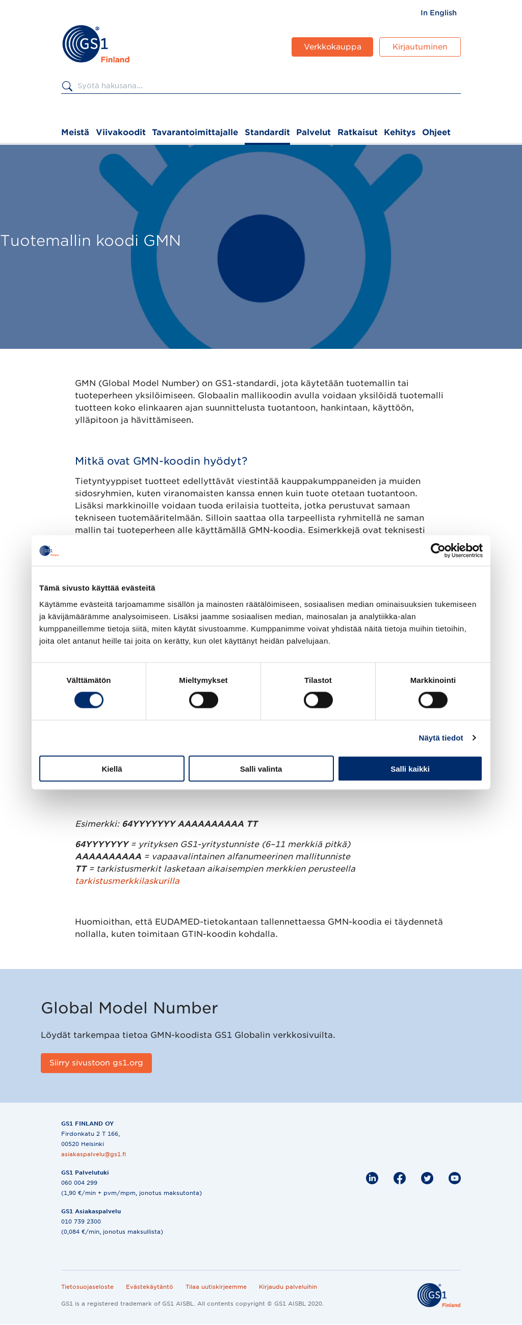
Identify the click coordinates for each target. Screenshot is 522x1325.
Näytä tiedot (441, 737)
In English (439, 13)
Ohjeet (436, 132)
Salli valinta (261, 768)
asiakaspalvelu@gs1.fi (93, 1154)
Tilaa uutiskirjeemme (216, 1286)
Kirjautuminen (420, 47)
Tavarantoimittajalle (195, 132)
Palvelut (313, 132)
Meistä (75, 132)
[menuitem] (439, 13)
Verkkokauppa (332, 47)
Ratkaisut (357, 132)
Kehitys (399, 132)
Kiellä (111, 768)
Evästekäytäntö (149, 1286)
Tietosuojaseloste (87, 1286)
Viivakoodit (121, 132)
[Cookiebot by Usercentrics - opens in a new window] (438, 550)
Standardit (267, 132)
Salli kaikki (410, 768)
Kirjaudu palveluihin (288, 1286)
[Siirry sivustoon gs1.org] (96, 1063)
